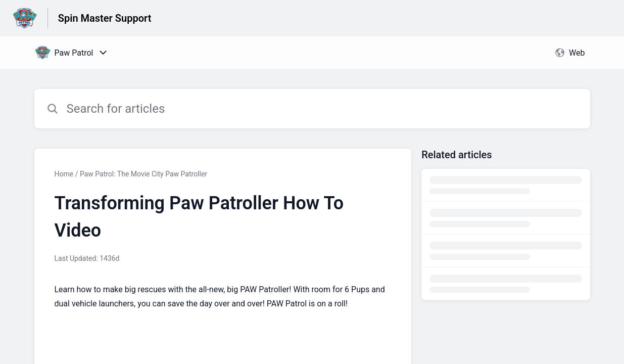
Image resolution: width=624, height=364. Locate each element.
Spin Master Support (105, 18)
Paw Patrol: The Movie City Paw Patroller (143, 174)
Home (64, 174)
